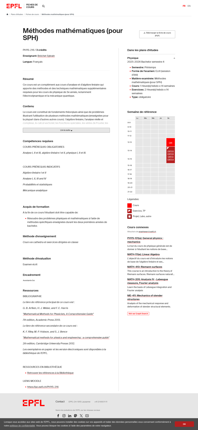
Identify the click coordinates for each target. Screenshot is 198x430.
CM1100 (170, 151)
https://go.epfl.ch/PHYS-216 (43, 387)
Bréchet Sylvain (46, 56)
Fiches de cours (32, 6)
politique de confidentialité (22, 426)
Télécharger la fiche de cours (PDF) (157, 34)
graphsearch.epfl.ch (147, 231)
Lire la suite (66, 130)
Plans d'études (17, 14)
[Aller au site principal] (8, 14)
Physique (150, 60)
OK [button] (184, 424)
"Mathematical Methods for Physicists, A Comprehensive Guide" (58, 314)
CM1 (170, 143)
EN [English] (189, 6)
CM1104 (170, 159)
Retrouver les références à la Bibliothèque (50, 373)
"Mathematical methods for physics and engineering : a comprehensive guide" (66, 337)
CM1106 (170, 154)
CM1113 (171, 157)
